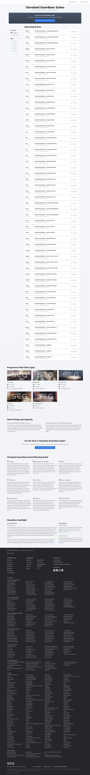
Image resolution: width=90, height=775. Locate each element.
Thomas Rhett (67, 730)
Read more (51, 542)
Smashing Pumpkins (69, 709)
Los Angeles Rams (49, 581)
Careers (28, 568)
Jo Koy (27, 730)
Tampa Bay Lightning (69, 632)
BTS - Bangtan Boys (12, 693)
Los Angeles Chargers (31, 594)
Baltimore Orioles (11, 603)
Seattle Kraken (48, 641)
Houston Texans (30, 586)
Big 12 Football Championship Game (14, 669)
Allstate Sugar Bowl (12, 663)
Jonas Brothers (29, 731)
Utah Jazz (66, 621)
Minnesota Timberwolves (51, 616)
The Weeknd (67, 728)
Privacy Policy (47, 766)
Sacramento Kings (68, 616)
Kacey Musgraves (30, 741)
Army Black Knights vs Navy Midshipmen (14, 666)
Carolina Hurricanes (12, 637)
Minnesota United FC (31, 655)
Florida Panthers (30, 635)
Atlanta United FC (11, 646)
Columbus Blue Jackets (12, 641)
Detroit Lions (29, 583)
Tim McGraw (67, 731)
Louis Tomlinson (49, 693)
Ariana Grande (10, 687)
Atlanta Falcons (11, 583)
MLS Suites (9, 570)
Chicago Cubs (10, 606)
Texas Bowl (66, 665)
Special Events (10, 750)
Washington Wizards (69, 622)
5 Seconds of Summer (12, 674)
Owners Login (10, 553)
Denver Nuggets (11, 625)
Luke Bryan (47, 698)
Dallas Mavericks (11, 624)
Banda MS (9, 696)
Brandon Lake (10, 715)
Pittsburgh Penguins (50, 638)
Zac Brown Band (68, 745)
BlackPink (9, 707)
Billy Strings (10, 706)
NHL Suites (9, 568)
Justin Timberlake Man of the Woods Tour (33, 738)
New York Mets (48, 602)
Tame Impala (67, 717)
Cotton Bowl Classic (31, 670)
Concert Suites (10, 572)
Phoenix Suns (48, 625)
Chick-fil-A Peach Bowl (31, 665)
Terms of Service (37, 766)
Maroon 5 (47, 711)
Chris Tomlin (10, 739)
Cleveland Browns (11, 592)
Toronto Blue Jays (68, 605)
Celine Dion (10, 733)
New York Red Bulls (49, 649)
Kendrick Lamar (48, 679)
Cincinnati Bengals (11, 591)
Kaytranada (47, 674)
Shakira (65, 704)
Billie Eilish (9, 703)
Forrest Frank (29, 703)
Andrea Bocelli (10, 685)
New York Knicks (49, 619)
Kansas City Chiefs (30, 591)
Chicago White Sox (12, 608)
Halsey (27, 709)
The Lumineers (67, 726)
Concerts (9, 673)
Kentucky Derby (11, 756)
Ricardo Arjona (67, 690)
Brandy (9, 717)
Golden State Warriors (31, 616)
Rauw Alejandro (68, 689)
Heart (27, 712)
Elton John (28, 696)
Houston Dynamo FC (31, 649)
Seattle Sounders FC (68, 648)
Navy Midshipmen (49, 665)
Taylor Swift (66, 720)
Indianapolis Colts (30, 588)
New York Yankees (49, 603)
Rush (65, 698)
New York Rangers (49, 633)
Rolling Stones (67, 693)
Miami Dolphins (48, 583)
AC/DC (8, 676)
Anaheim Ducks (11, 630)
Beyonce (9, 701)
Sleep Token (66, 707)
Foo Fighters (29, 701)
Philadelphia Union (49, 652)
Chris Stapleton (11, 737)
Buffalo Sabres (10, 633)
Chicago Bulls (10, 621)
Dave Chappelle (30, 676)
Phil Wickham (67, 681)
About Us (28, 560)
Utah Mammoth (67, 635)
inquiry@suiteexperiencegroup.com (61, 564)
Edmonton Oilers (30, 633)
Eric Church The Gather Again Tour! (34, 700)
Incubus (28, 715)
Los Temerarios (48, 692)
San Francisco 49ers (68, 581)
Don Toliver (29, 690)
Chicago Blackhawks (12, 638)
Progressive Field (36, 10)
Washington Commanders (70, 588)
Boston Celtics (10, 616)
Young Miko (66, 744)
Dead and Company (31, 679)
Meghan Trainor (48, 717)
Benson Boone (10, 698)
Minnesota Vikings (49, 584)
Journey (28, 734)
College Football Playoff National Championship (34, 667)
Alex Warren (10, 684)
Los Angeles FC (29, 654)
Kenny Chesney (48, 681)
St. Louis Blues (67, 630)
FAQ (38, 568)
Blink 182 (9, 711)
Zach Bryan (66, 747)
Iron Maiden (29, 717)
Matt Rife (47, 714)
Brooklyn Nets (10, 618)
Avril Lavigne (10, 692)
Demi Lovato (29, 681)
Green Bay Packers (30, 584)
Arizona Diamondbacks (13, 599)
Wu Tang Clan (67, 742)
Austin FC (9, 648)
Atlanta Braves (10, 602)
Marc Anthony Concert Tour (51, 707)
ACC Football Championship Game (15, 662)
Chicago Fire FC (11, 652)
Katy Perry (28, 747)
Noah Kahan (48, 741)
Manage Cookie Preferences (60, 766)
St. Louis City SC (67, 651)
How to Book (40, 560)
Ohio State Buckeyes (50, 666)
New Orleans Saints (49, 588)
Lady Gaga (47, 682)
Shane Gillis (66, 706)
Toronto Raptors (67, 619)
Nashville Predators (30, 641)
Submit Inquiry (56, 560)
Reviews (28, 566)
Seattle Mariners (67, 599)
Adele (8, 681)
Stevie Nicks (66, 712)
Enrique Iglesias (30, 698)
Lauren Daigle (48, 684)
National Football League (13, 580)
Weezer (65, 741)
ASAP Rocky (10, 678)
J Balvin (28, 719)
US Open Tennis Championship (52, 755)
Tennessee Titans (68, 586)
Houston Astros (29, 603)
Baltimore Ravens (11, 584)
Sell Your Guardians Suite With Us (45, 20)
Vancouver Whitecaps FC (70, 654)
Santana (66, 703)
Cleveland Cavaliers (12, 622)
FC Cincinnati (29, 646)
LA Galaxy (28, 652)
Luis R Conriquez (49, 696)
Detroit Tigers (29, 602)
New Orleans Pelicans (50, 618)
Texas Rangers (67, 603)
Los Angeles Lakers (30, 622)
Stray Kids (66, 714)
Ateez (8, 689)
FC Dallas (28, 648)
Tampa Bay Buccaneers (69, 584)
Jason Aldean (29, 726)
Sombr (65, 711)
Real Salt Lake (48, 655)
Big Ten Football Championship (33, 662)
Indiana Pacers (29, 619)
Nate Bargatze (48, 733)
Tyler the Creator (68, 737)
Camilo (9, 726)
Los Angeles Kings (30, 637)
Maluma (47, 704)
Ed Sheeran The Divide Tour (32, 695)
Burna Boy (9, 723)
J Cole (27, 720)
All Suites (9, 560)
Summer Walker (67, 715)
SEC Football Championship (70, 662)
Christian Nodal (11, 741)
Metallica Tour (48, 720)
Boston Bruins (10, 632)
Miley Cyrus (47, 723)
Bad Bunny (10, 695)
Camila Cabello (11, 725)
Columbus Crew (11, 655)
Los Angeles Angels (31, 606)
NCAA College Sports (12, 660)
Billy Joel (9, 704)
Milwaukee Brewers (49, 599)
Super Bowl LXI (67, 589)
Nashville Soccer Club (31, 657)
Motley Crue (48, 728)
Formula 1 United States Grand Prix (15, 755)
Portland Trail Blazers (69, 614)
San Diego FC (48, 657)
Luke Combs (48, 700)
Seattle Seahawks (68, 583)
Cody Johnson (10, 742)
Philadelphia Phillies (50, 605)
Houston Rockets (30, 618)
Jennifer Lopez (29, 728)
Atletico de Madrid (11, 752)
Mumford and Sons (49, 730)
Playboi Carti (67, 685)
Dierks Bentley (29, 682)
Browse (72, 2)
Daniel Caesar (29, 674)
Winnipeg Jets (67, 641)
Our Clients (29, 562)
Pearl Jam (66, 678)
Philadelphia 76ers (49, 624)
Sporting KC (66, 649)
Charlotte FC (10, 651)
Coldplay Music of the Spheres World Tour (14, 744)
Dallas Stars (29, 630)
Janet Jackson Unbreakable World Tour (34, 724)
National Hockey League (13, 629)
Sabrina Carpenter (68, 700)
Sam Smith (66, 701)
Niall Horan (47, 736)
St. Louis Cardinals (68, 600)
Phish (65, 682)
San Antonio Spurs (68, 618)
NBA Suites (10, 564)
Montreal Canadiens (31, 640)
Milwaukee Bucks (49, 614)
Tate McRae (66, 719)
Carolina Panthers (11, 588)
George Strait (29, 704)
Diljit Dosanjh (29, 684)
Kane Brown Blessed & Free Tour (34, 742)
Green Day (28, 706)
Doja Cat (28, 689)
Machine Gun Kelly (49, 701)
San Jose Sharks (49, 640)
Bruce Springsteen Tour (12, 719)
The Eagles (66, 725)
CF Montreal (10, 649)
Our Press (28, 564)
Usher (65, 739)
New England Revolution (51, 646)
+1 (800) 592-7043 (58, 562)
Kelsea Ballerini (48, 678)
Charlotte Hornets (11, 619)
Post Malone (67, 687)
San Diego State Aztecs (69, 663)
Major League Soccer (12, 644)
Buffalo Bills (10, 586)
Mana (46, 706)
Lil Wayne (47, 687)
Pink (65, 684)
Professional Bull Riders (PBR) (33, 753)
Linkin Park (47, 689)
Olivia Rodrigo (48, 745)
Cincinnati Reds (11, 610)
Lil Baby (47, 685)
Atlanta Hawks (10, 614)
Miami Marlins (29, 610)
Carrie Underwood (11, 731)
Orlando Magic (48, 622)
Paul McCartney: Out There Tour (71, 676)
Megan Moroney (49, 715)
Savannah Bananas (31, 755)
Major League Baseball (12, 597)
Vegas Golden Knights (69, 638)
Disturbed (28, 687)
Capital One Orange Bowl (32, 663)
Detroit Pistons (29, 614)
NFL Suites (9, 562)
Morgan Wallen (48, 726)
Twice (65, 736)
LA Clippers (29, 621)
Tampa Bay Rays (68, 602)
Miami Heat (29, 625)
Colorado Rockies (30, 600)
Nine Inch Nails (48, 739)
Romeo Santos (67, 695)
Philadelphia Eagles (49, 592)
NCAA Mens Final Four (50, 663)
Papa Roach (48, 747)
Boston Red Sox (11, 605)
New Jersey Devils (49, 630)
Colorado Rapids (11, 654)
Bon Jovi (9, 712)
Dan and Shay (10, 747)
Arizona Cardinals (11, 581)
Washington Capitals (69, 640)
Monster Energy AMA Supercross (53, 725)
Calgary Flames (11, 635)
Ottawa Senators (49, 635)
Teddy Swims (67, 722)
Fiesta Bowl (47, 662)
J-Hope (27, 722)
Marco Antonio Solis (50, 709)
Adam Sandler (10, 679)
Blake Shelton (10, 709)
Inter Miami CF (29, 651)
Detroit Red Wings (30, 632)
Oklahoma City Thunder (50, 621)
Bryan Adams (10, 722)
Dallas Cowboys (11, 594)
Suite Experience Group (12, 550)
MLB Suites (10, 566)
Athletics (9, 600)
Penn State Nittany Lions (51, 668)
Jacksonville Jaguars (31, 589)
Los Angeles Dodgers (31, 608)
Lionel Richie (48, 690)
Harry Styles (29, 711)
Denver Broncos (30, 581)
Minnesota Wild (30, 638)
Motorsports (29, 752)
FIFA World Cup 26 (11, 753)
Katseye (28, 745)
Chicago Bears (10, 589)
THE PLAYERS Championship (33, 756)
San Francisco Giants (50, 610)
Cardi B (9, 728)
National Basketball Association (15, 613)
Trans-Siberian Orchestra (70, 734)
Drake (27, 692)
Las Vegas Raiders (30, 592)
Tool (65, 733)
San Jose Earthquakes (69, 646)
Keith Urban (48, 676)
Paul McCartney (67, 674)
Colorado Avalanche (12, 640)
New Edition (48, 734)
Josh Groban (29, 733)
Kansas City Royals (30, 605)
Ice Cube (28, 714)
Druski (27, 693)
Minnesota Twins (49, 600)
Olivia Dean (47, 744)
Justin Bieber (29, 736)
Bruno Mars (10, 720)
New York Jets (48, 591)
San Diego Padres (49, 608)
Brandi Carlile (10, 714)
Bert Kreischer (10, 700)
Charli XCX (9, 734)
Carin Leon (9, 730)
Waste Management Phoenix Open (53, 756)
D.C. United (9, 657)
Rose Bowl (47, 670)
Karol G (28, 744)
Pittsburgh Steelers (49, 594)
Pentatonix (66, 679)
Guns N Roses (29, 707)
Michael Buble (48, 722)
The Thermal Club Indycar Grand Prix (53, 752)
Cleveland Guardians (31, 599)
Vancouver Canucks (68, 637)
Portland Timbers (49, 654)
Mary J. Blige (48, 712)
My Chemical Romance (50, 731)
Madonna (47, 703)
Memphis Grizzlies (30, 624)
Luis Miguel (47, 695)
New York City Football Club (51, 648)
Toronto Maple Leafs (69, 633)
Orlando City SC (49, 651)
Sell (84, 2)
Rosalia (65, 696)
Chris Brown (10, 736)
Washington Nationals (69, 606)
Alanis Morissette (11, 682)
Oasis (46, 742)
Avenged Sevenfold (12, 690)
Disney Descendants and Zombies (34, 685)
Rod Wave (66, 692)
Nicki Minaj (47, 737)
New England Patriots (50, 586)
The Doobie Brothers (69, 723)
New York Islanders (49, 632)
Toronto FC (66, 652)
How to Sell (40, 562)
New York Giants (49, 589)
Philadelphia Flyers (49, 637)
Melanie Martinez (49, 719)
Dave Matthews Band (31, 678)
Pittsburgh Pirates (49, 606)
